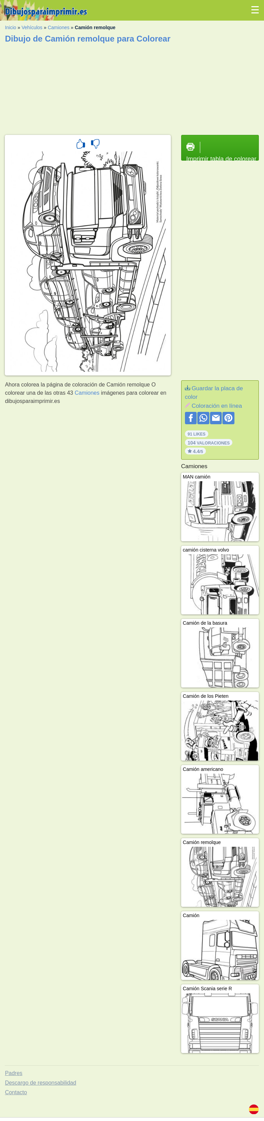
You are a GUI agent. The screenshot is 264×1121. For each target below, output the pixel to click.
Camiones (58, 27)
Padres (13, 1073)
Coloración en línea (216, 406)
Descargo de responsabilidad (40, 1083)
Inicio (10, 27)
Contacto (16, 1092)
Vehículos (32, 27)
